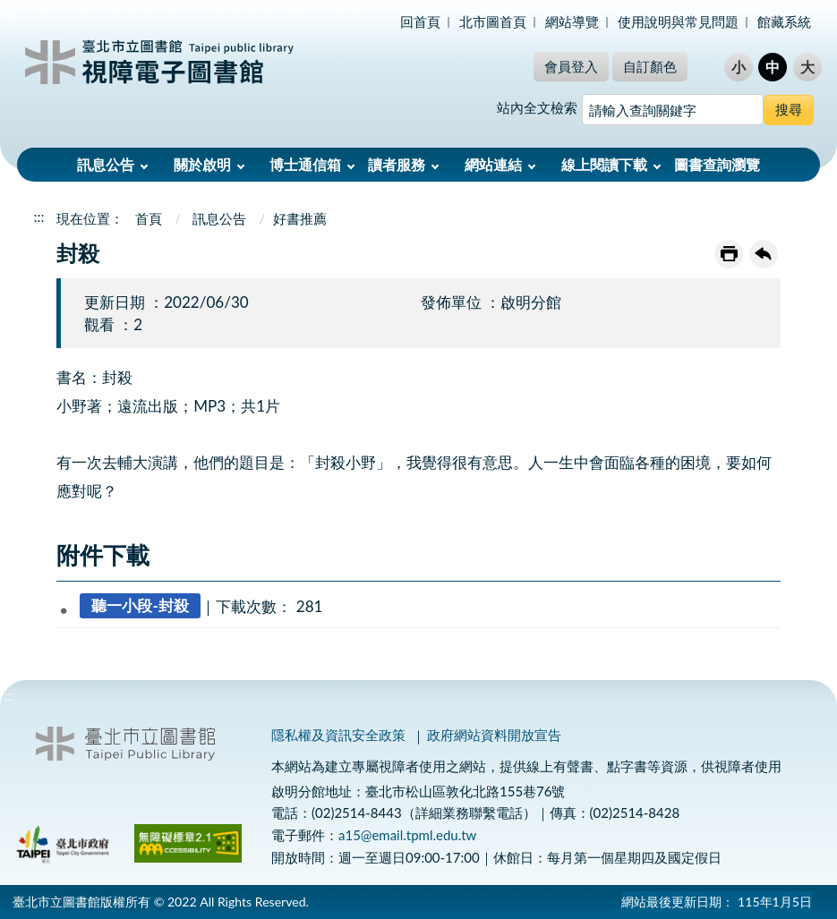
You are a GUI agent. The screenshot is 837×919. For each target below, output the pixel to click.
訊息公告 (105, 164)
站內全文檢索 (537, 107)
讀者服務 (396, 164)
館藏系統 (784, 21)
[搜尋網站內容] (673, 109)
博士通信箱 (305, 164)
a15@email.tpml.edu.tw (407, 835)
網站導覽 (572, 21)
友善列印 (728, 254)
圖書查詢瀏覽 (717, 164)
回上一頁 (763, 254)
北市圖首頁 (492, 21)
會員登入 (571, 66)
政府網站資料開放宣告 (494, 735)
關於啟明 (202, 164)
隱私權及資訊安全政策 (338, 735)
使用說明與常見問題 (678, 21)
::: (9, 14)
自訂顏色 (650, 66)
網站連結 (493, 164)
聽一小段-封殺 (139, 606)
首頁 (148, 218)
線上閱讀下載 (604, 164)
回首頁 (420, 21)
